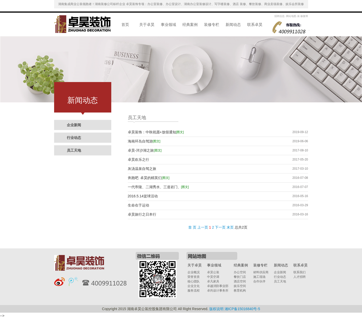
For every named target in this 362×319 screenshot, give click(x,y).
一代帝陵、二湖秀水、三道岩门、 (158, 187)
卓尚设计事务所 (217, 290)
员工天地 (74, 150)
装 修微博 (302, 16)
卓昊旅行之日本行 (142, 214)
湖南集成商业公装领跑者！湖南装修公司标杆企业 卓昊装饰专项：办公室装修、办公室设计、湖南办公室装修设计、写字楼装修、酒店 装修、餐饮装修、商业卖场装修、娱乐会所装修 (181, 4)
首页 (125, 24)
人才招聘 (299, 277)
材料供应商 (261, 272)
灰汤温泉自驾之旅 (142, 169)
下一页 (220, 227)
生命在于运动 (138, 205)
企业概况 (193, 272)
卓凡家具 (213, 281)
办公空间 (240, 272)
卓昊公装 (213, 272)
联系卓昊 (254, 24)
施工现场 (259, 277)
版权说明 (216, 309)
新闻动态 (233, 24)
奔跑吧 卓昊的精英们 (148, 177)
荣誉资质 (193, 277)
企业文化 (193, 286)
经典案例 (190, 24)
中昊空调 (213, 277)
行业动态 (74, 138)
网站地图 (291, 16)
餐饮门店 (240, 277)
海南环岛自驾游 (144, 141)
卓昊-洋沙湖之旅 (145, 150)
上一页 (202, 227)
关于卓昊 (146, 24)
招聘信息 (279, 16)
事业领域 (168, 24)
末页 (230, 227)
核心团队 (193, 281)
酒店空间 (240, 281)
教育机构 (240, 290)
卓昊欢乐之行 (138, 159)
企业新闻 (74, 125)
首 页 (192, 227)
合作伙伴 (259, 281)
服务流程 (193, 290)
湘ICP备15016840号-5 (242, 309)
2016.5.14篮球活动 (143, 196)
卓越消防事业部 (217, 286)
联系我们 (299, 272)
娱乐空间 (240, 286)
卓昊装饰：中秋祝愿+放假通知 (156, 132)
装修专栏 (211, 24)
